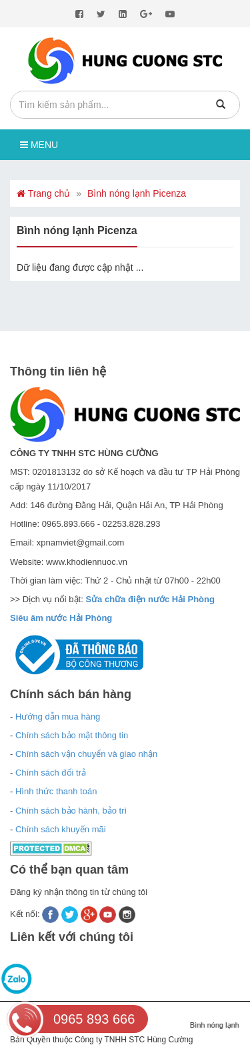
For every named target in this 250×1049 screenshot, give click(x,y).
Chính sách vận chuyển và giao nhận (86, 754)
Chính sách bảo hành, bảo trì (71, 811)
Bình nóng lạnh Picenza (136, 193)
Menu (39, 144)
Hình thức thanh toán (56, 791)
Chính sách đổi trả (50, 773)
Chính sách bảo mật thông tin (71, 735)
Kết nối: (26, 914)
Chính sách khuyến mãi (60, 829)
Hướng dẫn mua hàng (57, 717)
